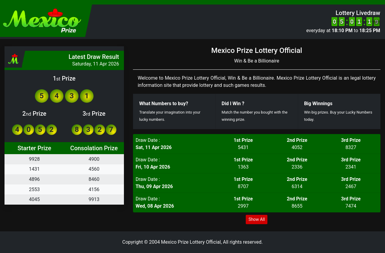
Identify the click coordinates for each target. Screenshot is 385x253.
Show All (256, 219)
